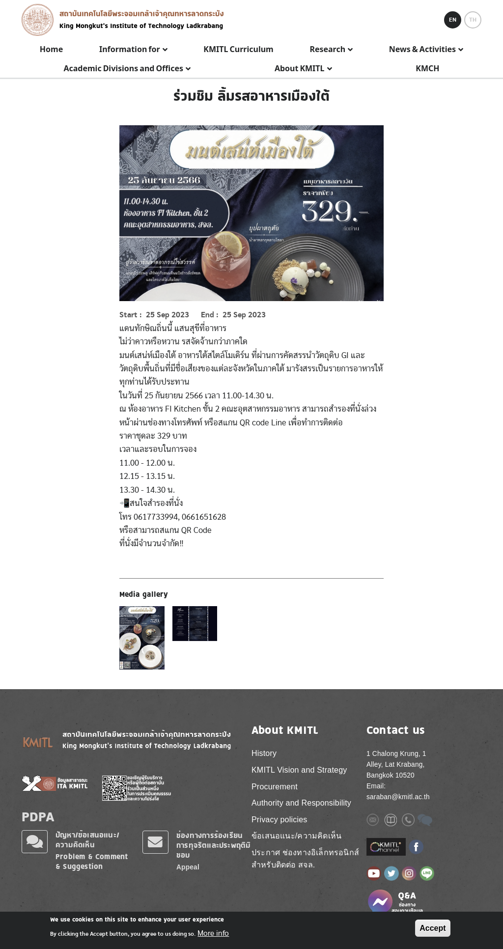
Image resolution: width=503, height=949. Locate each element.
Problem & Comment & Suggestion (92, 861)
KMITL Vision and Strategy (299, 770)
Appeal (187, 867)
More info (213, 933)
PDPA (38, 816)
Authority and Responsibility (301, 803)
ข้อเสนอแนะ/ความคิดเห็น (296, 836)
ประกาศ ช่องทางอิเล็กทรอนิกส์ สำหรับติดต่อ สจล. (305, 858)
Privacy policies (279, 819)
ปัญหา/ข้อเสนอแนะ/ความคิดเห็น (87, 839)
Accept (432, 928)
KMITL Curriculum (238, 50)
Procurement (275, 786)
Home (51, 50)
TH (472, 20)
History (264, 753)
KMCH (427, 69)
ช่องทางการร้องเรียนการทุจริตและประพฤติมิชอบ (213, 845)
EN (452, 20)
